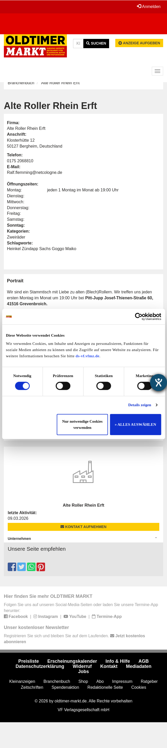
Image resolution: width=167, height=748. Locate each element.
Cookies (138, 687)
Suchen (96, 43)
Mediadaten (138, 666)
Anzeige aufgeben (139, 43)
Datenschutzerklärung (40, 666)
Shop (83, 681)
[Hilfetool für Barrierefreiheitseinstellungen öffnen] (158, 382)
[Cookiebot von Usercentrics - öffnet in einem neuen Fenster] (138, 316)
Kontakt (108, 666)
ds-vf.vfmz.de (87, 356)
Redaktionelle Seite (105, 687)
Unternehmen (19, 539)
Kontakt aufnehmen (83, 527)
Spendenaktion (65, 687)
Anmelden (149, 6)
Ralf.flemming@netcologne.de (34, 172)
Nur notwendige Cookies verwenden (82, 424)
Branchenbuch (21, 83)
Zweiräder (16, 237)
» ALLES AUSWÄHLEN (135, 424)
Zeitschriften (32, 687)
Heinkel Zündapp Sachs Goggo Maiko (41, 248)
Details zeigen (139, 405)
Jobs (83, 671)
